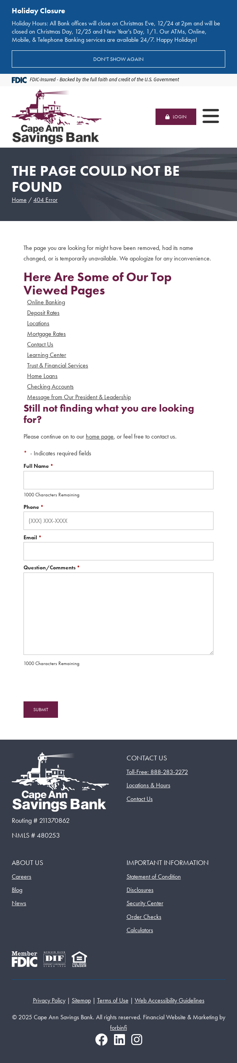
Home (19, 200)
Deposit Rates (43, 313)
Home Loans (42, 376)
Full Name (38, 465)
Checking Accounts (50, 386)
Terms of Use (112, 1000)
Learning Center (46, 355)
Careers (21, 876)
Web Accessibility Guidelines (169, 1000)
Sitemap (81, 1000)
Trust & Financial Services (57, 365)
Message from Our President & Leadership (79, 397)
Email (33, 537)
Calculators (140, 930)
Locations (38, 323)
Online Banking (46, 302)
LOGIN (175, 117)
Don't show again (118, 58)
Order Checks (144, 917)
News (19, 903)
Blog (17, 890)
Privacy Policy (49, 1000)
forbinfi (118, 1028)
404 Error (45, 200)
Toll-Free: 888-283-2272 (157, 772)
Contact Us (40, 344)
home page (100, 436)
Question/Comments (52, 567)
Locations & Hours (148, 785)
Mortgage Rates (46, 334)
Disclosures (140, 890)
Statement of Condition (154, 876)
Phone (33, 506)
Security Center (145, 903)
